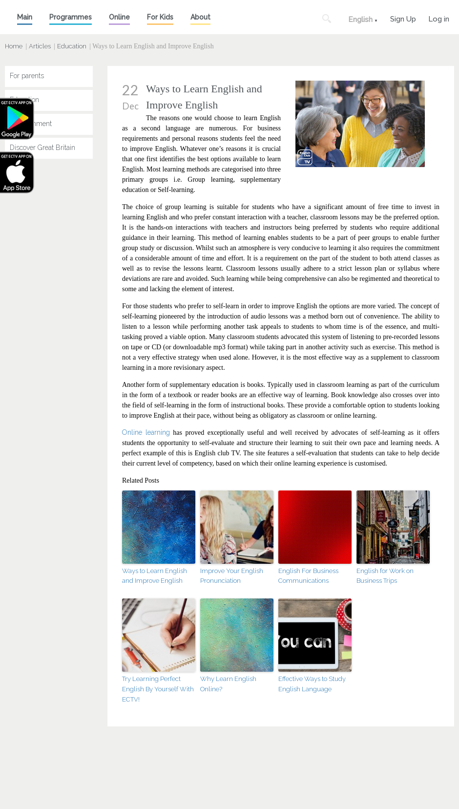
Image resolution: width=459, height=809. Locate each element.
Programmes (70, 17)
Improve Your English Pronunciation (231, 576)
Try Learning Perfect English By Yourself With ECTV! (158, 689)
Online (119, 17)
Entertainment (31, 124)
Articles (40, 46)
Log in (438, 18)
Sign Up (403, 18)
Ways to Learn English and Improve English (154, 576)
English (360, 19)
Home (13, 46)
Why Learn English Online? (228, 684)
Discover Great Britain (42, 147)
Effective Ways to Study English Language (312, 684)
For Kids (160, 17)
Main (24, 17)
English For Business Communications (308, 576)
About (200, 17)
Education (71, 46)
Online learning (146, 432)
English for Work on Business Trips (385, 576)
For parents (27, 76)
